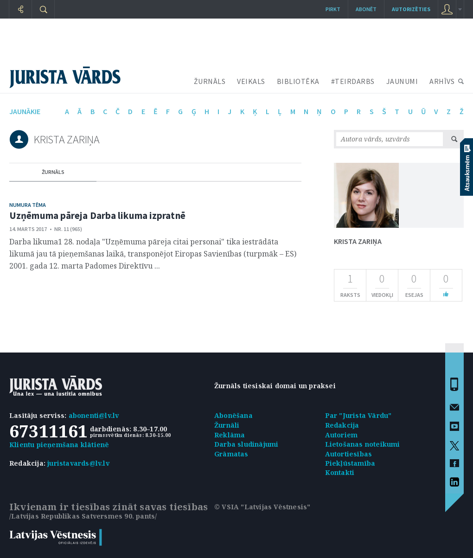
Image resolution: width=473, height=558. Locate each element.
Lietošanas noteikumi (362, 444)
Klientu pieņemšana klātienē (59, 444)
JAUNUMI (402, 81)
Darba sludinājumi (246, 444)
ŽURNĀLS (210, 81)
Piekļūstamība (350, 463)
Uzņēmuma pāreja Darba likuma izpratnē (97, 215)
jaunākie (24, 111)
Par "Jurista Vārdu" (358, 415)
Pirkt (333, 9)
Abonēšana (233, 415)
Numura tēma (27, 204)
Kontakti (340, 472)
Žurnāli (226, 425)
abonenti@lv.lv (94, 415)
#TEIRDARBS (353, 81)
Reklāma (229, 434)
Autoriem (341, 434)
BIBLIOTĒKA (298, 81)
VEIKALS (251, 81)
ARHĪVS (441, 81)
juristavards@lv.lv (78, 463)
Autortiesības (348, 453)
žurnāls (53, 171)
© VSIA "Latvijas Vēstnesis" (262, 506)
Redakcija (342, 425)
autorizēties (411, 9)
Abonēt (366, 9)
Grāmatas (231, 453)
